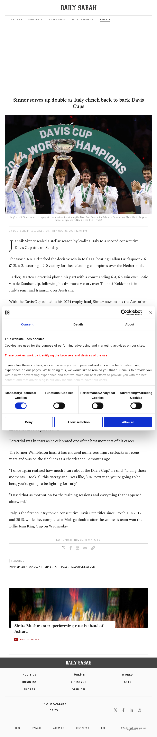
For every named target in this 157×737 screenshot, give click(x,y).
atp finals (61, 566)
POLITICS (29, 674)
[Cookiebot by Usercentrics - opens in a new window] (124, 313)
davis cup (34, 566)
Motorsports (83, 19)
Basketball (57, 19)
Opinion (78, 689)
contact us (82, 728)
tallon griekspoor (83, 566)
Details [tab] (78, 324)
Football (35, 19)
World (127, 674)
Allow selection (78, 422)
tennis (47, 566)
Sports (16, 19)
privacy (37, 728)
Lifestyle (78, 682)
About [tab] (129, 324)
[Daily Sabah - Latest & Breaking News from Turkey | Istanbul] (78, 7)
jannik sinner (17, 566)
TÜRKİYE (78, 674)
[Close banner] (150, 312)
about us (58, 728)
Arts (127, 682)
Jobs (17, 728)
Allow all (128, 422)
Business (29, 682)
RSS (103, 728)
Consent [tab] (27, 324)
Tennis (105, 19)
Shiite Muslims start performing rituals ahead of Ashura (58, 629)
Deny (29, 422)
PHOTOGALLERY (29, 639)
